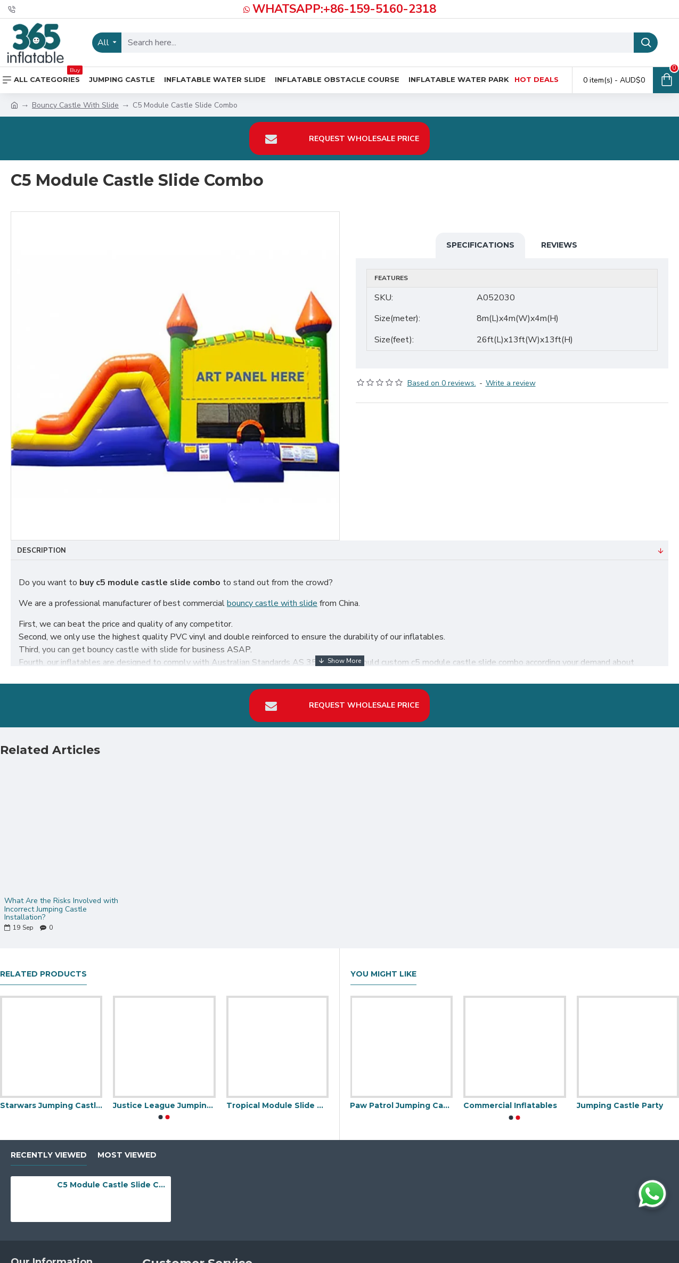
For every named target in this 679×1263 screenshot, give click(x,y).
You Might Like (383, 967)
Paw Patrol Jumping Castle (401, 1099)
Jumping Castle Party (620, 1099)
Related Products (43, 967)
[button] (161, 1111)
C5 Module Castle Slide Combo (112, 1178)
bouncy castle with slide (272, 603)
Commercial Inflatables (510, 1099)
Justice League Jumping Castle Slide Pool (164, 1099)
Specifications (480, 245)
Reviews (559, 245)
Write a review (511, 376)
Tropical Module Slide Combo (277, 1099)
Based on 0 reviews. (441, 376)
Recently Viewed (49, 1148)
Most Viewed (127, 1148)
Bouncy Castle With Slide (75, 105)
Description (41, 550)
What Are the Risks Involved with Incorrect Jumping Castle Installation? (61, 902)
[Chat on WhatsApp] (652, 1194)
